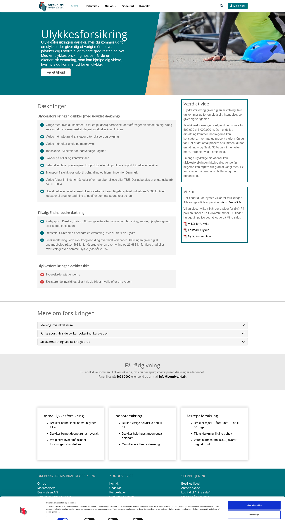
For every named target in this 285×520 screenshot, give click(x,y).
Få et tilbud (56, 72)
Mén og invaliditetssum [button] (142, 325)
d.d (182, 376)
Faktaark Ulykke (198, 230)
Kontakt (144, 6)
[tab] (143, 325)
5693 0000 (123, 376)
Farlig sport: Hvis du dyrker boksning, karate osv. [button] (142, 333)
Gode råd (128, 6)
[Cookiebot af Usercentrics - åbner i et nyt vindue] (24, 514)
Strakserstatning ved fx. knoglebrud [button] (142, 342)
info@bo (165, 376)
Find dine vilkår (231, 202)
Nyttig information (199, 236)
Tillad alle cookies (254, 492)
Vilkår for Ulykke (198, 223)
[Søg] (222, 6)
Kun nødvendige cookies (254, 511)
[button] (76, 6)
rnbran (175, 376)
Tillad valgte (254, 502)
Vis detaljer (152, 509)
